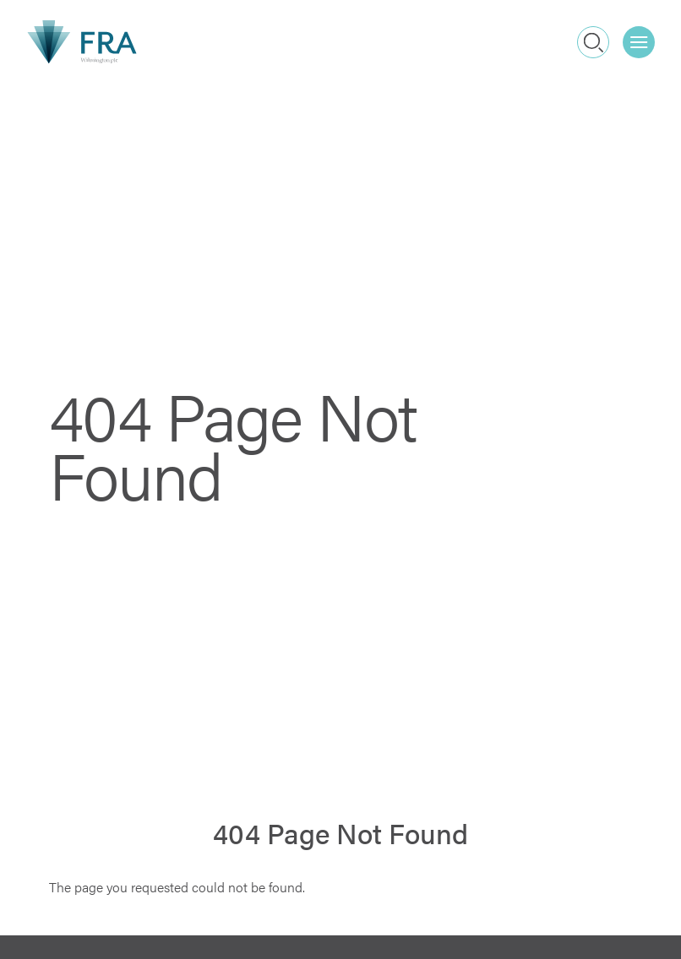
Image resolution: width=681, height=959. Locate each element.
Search (593, 41)
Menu (642, 36)
